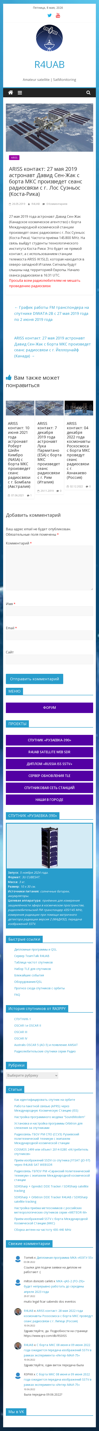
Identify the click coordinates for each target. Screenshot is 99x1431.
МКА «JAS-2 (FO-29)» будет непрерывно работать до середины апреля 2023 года (54, 1286)
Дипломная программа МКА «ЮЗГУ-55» (65, 1258)
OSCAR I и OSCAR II (27, 1025)
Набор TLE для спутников (32, 969)
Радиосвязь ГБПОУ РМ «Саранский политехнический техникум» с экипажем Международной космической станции (52, 1175)
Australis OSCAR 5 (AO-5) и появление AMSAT (46, 1045)
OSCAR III (20, 1032)
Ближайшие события (29, 975)
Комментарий (19, 543)
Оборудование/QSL (28, 982)
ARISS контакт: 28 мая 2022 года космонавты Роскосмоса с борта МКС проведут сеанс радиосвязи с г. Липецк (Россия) (58, 1316)
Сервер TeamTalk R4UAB (31, 956)
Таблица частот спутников (33, 962)
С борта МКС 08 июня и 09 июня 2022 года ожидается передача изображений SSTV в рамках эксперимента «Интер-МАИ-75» (57, 1350)
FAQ (17, 995)
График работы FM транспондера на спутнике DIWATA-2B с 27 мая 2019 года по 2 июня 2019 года (51, 313)
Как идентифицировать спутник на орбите (44, 1100)
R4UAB (49, 64)
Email (11, 628)
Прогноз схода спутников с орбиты (39, 988)
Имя (10, 604)
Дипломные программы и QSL (35, 949)
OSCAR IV (20, 1038)
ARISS (14, 157)
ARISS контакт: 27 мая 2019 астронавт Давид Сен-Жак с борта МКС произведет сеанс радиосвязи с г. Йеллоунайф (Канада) (52, 346)
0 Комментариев (54, 204)
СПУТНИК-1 (22, 1019)
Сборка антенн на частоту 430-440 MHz (42, 1230)
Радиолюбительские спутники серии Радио (45, 1051)
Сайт (10, 652)
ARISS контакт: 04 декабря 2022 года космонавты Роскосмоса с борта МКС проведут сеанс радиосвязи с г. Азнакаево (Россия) (78, 450)
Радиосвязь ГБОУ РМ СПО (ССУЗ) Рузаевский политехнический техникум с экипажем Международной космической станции (46, 1138)
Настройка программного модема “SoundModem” (49, 1117)
